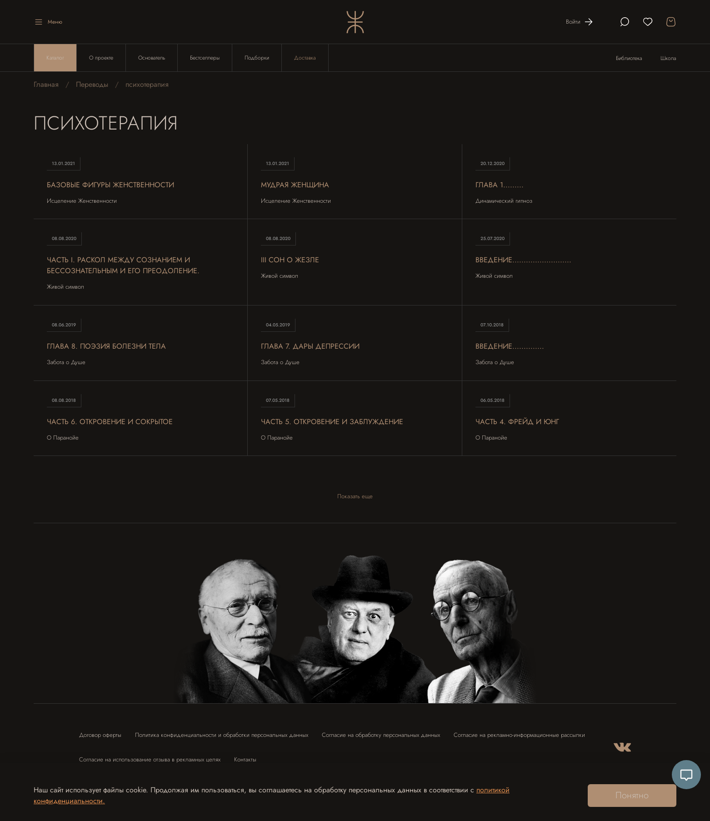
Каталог (55, 58)
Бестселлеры (205, 58)
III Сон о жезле (290, 260)
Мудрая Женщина (295, 185)
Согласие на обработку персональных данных (381, 735)
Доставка (305, 58)
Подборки (257, 58)
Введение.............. (509, 346)
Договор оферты (100, 735)
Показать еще (355, 496)
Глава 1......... (499, 185)
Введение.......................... (523, 260)
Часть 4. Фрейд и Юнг (517, 421)
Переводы (92, 84)
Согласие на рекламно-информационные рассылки (519, 735)
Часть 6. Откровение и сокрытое (110, 421)
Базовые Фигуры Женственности (110, 185)
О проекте (101, 58)
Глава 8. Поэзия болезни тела (106, 346)
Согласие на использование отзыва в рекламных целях (149, 759)
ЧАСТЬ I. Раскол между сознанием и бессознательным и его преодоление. (123, 265)
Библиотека (629, 58)
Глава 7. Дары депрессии (310, 346)
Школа (668, 58)
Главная (46, 84)
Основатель (151, 58)
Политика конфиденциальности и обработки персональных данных (221, 735)
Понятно (632, 795)
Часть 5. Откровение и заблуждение (332, 421)
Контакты (245, 759)
